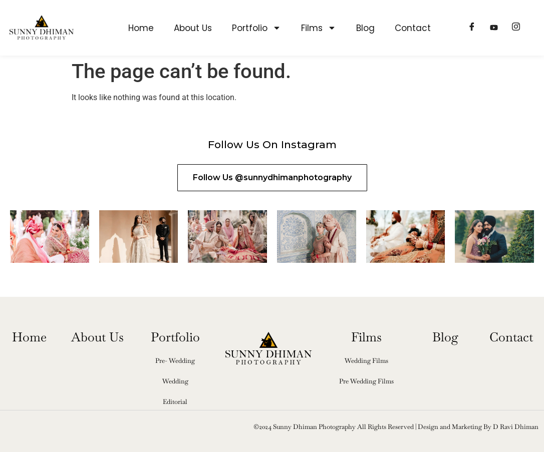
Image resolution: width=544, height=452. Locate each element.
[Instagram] (515, 28)
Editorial (175, 401)
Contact (413, 28)
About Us (193, 28)
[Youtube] (493, 28)
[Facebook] (471, 28)
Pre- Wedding (175, 360)
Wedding (175, 381)
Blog (365, 28)
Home (141, 28)
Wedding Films (366, 360)
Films (318, 28)
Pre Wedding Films (366, 381)
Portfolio (256, 28)
